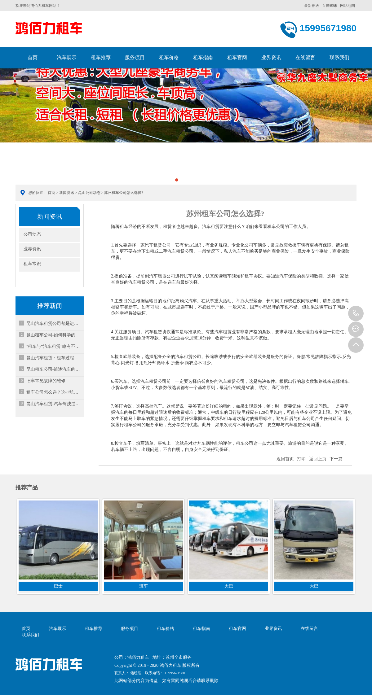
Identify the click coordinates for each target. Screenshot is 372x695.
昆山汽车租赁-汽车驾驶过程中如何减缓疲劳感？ (54, 403)
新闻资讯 (66, 192)
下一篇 (336, 459)
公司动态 (32, 234)
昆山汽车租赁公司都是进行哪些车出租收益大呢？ (54, 323)
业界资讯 (271, 57)
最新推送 (311, 5)
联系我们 (339, 57)
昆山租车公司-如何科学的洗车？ (54, 335)
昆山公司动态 (89, 192)
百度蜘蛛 (329, 5)
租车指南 (203, 57)
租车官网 (237, 57)
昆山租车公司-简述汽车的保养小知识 (54, 369)
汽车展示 (67, 57)
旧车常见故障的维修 (45, 380)
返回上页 (317, 459)
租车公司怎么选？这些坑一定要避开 (54, 392)
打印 (301, 459)
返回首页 (285, 459)
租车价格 (169, 57)
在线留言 (305, 57)
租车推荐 (101, 57)
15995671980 (356, 313)
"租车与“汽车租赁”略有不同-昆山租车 (54, 346)
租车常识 (32, 263)
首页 (33, 57)
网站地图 (347, 5)
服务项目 (135, 57)
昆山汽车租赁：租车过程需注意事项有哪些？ (54, 358)
